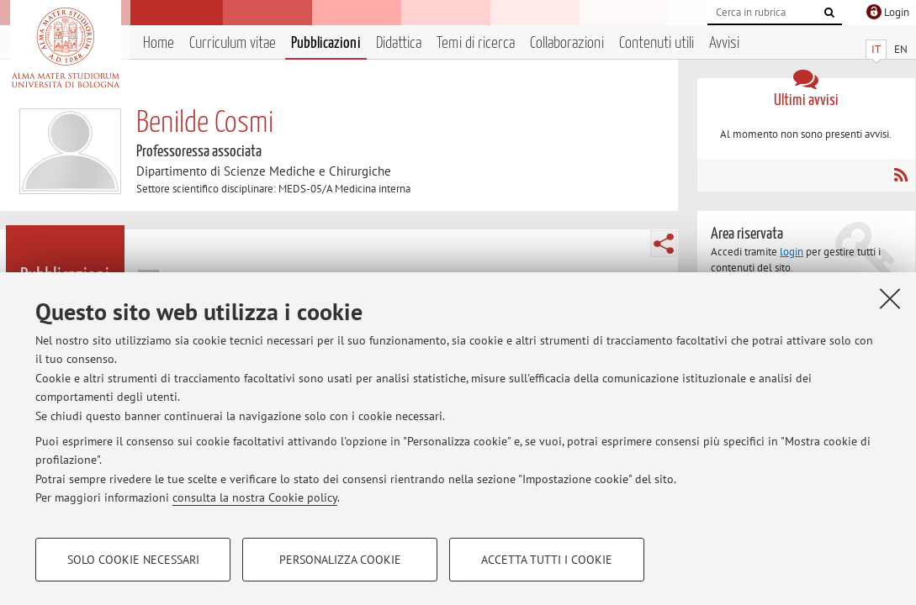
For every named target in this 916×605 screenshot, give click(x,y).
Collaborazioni (567, 43)
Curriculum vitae (232, 43)
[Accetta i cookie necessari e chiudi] (889, 298)
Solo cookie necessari (133, 559)
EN (901, 49)
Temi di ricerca (476, 43)
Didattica (398, 43)
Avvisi (724, 43)
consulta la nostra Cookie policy (254, 497)
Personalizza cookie (340, 559)
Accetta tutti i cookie (546, 559)
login (791, 252)
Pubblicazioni (326, 43)
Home (158, 43)
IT (876, 49)
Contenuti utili (656, 43)
